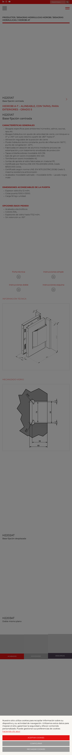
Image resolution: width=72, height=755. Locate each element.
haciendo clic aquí (11, 731)
